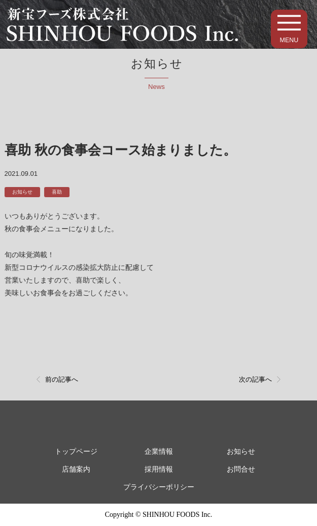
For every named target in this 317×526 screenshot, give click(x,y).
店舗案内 (76, 469)
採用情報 (159, 469)
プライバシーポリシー (158, 487)
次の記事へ (255, 379)
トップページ (76, 451)
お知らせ (21, 192)
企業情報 (159, 451)
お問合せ (241, 469)
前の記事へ (61, 379)
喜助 (56, 192)
